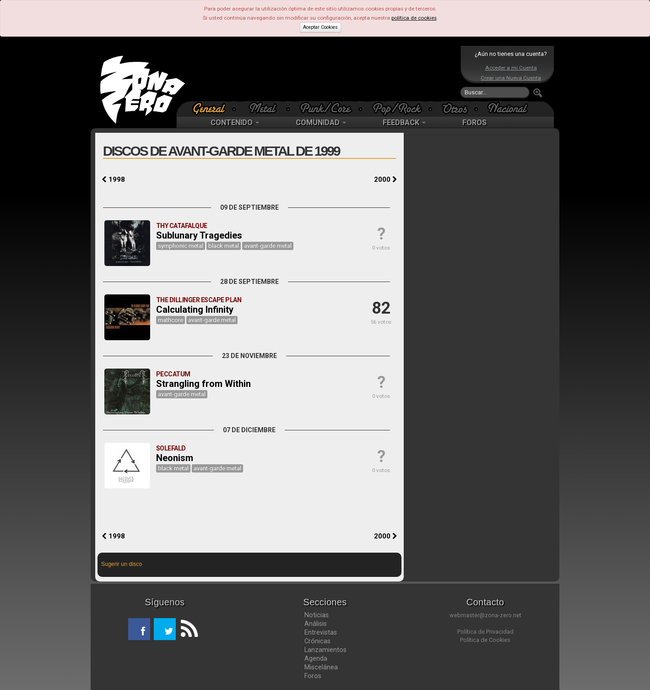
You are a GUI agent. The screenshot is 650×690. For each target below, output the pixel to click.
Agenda (315, 658)
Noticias (316, 615)
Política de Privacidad (485, 631)
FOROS (474, 122)
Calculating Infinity (194, 309)
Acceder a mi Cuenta (511, 68)
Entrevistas (320, 632)
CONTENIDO (235, 122)
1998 (113, 179)
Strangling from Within (203, 384)
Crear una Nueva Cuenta (511, 78)
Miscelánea (321, 667)
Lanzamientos (325, 649)
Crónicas (317, 641)
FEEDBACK (404, 122)
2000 (385, 179)
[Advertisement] (322, 73)
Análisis (315, 623)
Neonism (174, 458)
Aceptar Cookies (320, 27)
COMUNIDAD (321, 122)
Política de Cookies (485, 639)
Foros (312, 675)
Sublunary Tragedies (199, 235)
